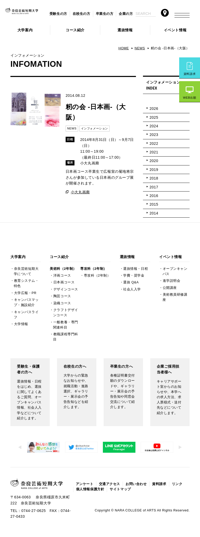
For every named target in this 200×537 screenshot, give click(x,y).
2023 (153, 135)
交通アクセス (109, 484)
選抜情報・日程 (135, 269)
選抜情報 (125, 30)
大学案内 (25, 30)
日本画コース (63, 282)
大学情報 (21, 324)
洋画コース (62, 275)
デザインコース (65, 289)
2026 (153, 108)
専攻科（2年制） (93, 269)
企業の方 (126, 14)
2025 (153, 117)
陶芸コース (62, 296)
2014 (153, 213)
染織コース (62, 303)
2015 (153, 204)
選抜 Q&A (131, 282)
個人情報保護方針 (90, 489)
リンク (177, 484)
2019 (153, 170)
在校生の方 (81, 14)
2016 (153, 196)
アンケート (84, 484)
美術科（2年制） (63, 269)
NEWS (140, 48)
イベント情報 (175, 30)
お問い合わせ (136, 484)
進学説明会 (171, 281)
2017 (153, 187)
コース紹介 (75, 30)
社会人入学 (132, 289)
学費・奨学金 (133, 275)
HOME (123, 48)
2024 (153, 126)
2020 (153, 161)
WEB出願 (189, 97)
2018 (153, 178)
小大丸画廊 (80, 192)
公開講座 (170, 288)
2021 (153, 152)
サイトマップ (120, 489)
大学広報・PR (25, 293)
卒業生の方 (105, 14)
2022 (153, 143)
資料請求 (190, 73)
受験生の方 (58, 14)
